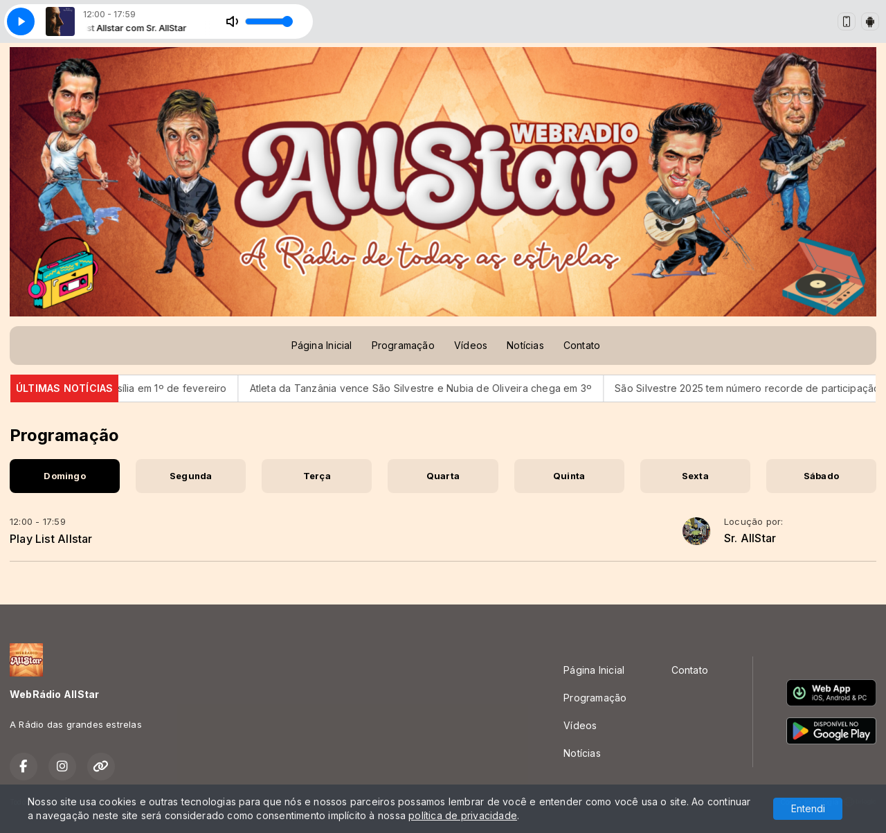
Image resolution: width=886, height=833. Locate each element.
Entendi (808, 808)
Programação (403, 345)
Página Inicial (321, 345)
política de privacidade (462, 815)
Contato (581, 345)
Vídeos (470, 345)
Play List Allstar (51, 539)
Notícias (525, 345)
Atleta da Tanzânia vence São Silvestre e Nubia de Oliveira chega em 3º (429, 388)
